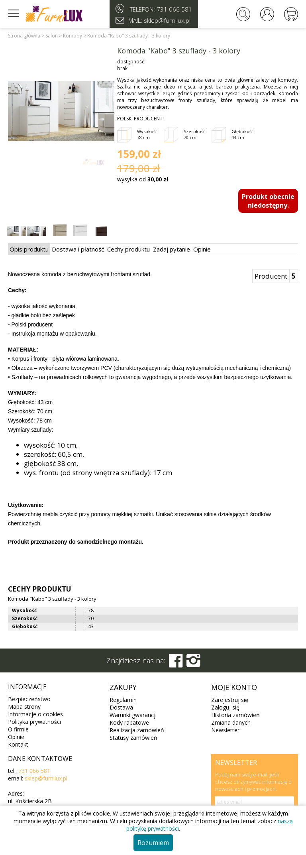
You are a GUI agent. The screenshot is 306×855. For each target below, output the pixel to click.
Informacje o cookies (35, 714)
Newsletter (225, 730)
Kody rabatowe (129, 722)
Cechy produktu (128, 249)
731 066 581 (174, 9)
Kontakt (18, 744)
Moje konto (234, 687)
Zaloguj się (225, 707)
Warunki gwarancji (133, 715)
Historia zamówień (235, 715)
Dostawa (121, 707)
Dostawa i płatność (78, 249)
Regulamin (123, 700)
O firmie (18, 729)
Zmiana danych (231, 722)
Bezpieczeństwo (29, 699)
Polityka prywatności (34, 721)
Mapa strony (24, 706)
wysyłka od (142, 179)
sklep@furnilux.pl (46, 778)
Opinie (202, 249)
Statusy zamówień (133, 737)
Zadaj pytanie (171, 249)
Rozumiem (153, 842)
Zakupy (123, 687)
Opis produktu (29, 249)
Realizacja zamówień (137, 730)
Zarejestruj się (229, 700)
